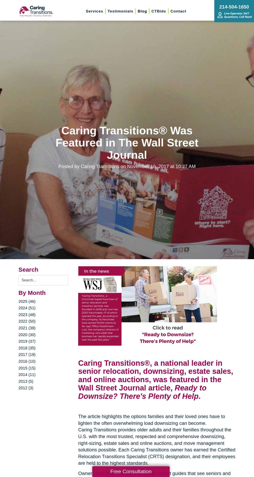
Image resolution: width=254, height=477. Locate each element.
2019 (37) (27, 341)
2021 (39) (27, 328)
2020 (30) (27, 335)
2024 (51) (27, 308)
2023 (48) (27, 315)
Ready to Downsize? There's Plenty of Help (142, 392)
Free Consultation (131, 471)
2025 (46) (27, 301)
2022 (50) (27, 321)
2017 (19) (27, 354)
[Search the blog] (43, 280)
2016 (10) (27, 361)
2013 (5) (25, 381)
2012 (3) (25, 388)
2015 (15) (27, 368)
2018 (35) (27, 348)
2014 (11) (27, 374)
